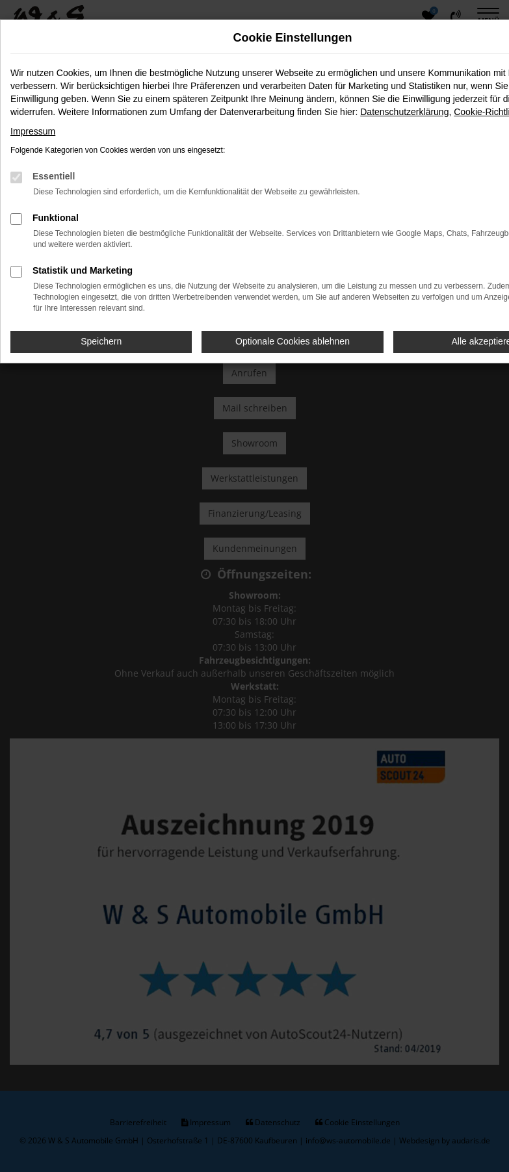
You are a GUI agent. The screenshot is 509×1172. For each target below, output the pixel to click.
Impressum (32, 131)
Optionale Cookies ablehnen (292, 341)
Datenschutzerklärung (404, 112)
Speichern (101, 341)
